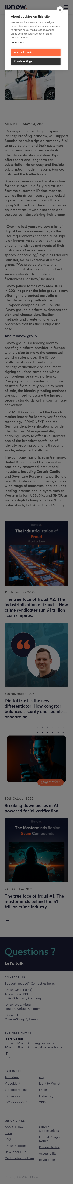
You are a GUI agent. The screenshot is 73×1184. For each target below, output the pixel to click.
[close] (60, 9)
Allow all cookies (23, 52)
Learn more (17, 42)
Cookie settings (23, 61)
